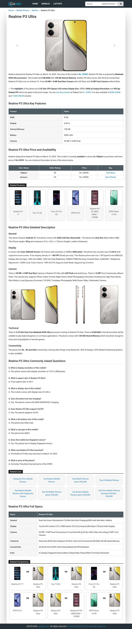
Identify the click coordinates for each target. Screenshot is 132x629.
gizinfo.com (44, 626)
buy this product (63, 92)
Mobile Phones (22, 10)
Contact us (100, 626)
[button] (17, 45)
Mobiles (46, 4)
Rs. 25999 (86, 92)
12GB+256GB (18, 96)
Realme (35, 10)
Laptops (57, 4)
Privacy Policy (73, 626)
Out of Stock (110, 177)
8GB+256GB (115, 92)
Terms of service (87, 626)
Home (35, 4)
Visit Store (110, 173)
